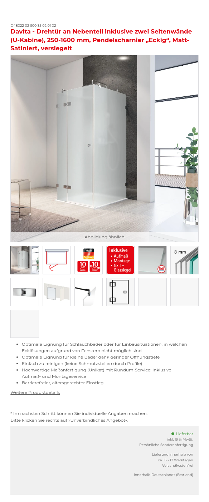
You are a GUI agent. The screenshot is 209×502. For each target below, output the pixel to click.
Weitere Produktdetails (35, 392)
